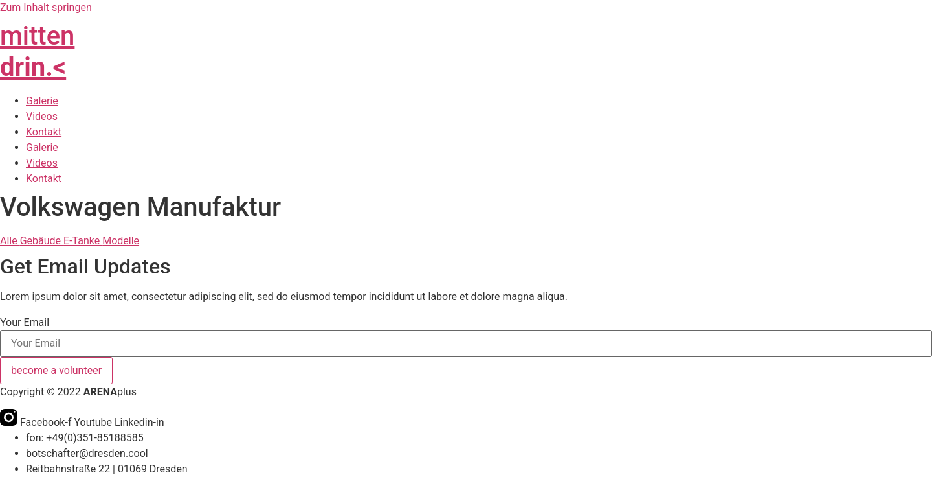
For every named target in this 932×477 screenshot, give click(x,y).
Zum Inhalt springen (46, 7)
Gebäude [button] (41, 241)
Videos (42, 116)
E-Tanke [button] (82, 241)
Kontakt (43, 132)
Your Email (24, 323)
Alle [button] (10, 241)
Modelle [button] (120, 241)
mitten (37, 51)
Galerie (42, 101)
